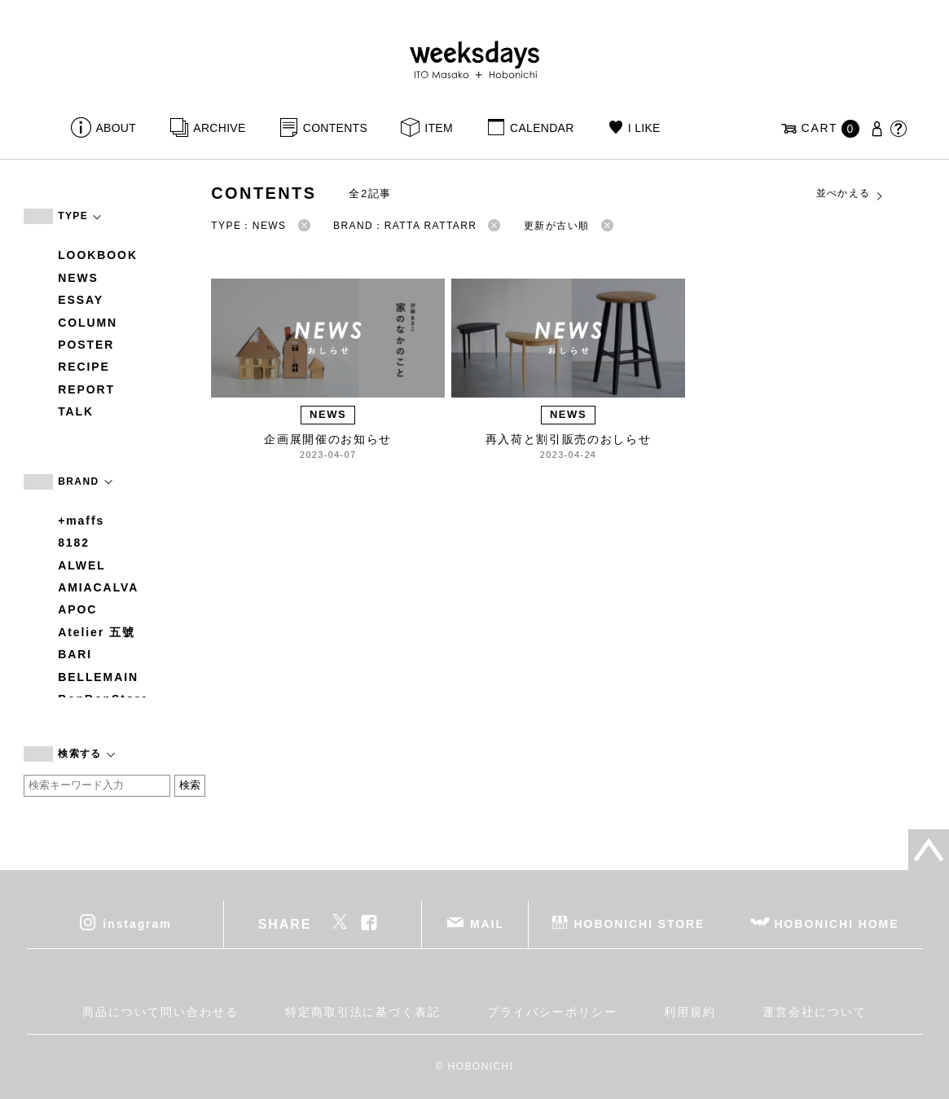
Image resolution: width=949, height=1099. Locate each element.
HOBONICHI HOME (837, 923)
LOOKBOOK (98, 255)
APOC (77, 609)
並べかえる (850, 193)
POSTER (86, 344)
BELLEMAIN (98, 677)
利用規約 (690, 1011)
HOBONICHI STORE (639, 923)
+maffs (81, 520)
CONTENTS (335, 127)
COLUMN (87, 322)
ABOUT (115, 127)
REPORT (86, 389)
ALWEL (82, 565)
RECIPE (84, 366)
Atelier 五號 (96, 632)
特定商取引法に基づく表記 (363, 1011)
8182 (74, 542)
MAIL (487, 923)
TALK (76, 411)
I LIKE (644, 127)
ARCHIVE (219, 127)
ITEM (438, 127)
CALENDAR (541, 127)
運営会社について (814, 1011)
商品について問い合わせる (160, 1011)
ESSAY (80, 299)
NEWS (78, 277)
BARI (75, 654)
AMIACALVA (98, 587)
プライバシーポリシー (552, 1011)
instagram (137, 923)
